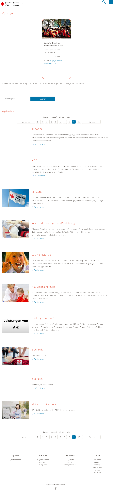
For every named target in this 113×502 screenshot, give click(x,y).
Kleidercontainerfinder (45, 404)
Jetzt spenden (16, 460)
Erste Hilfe (37, 349)
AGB (34, 160)
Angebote (70, 460)
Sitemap (97, 465)
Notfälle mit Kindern (43, 286)
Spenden (37, 378)
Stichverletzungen (42, 254)
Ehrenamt (43, 462)
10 (79, 122)
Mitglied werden (43, 460)
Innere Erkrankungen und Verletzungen (55, 223)
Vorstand (37, 191)
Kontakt (97, 462)
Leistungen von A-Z (43, 318)
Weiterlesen (40, 144)
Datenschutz (97, 467)
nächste (91, 122)
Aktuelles (70, 462)
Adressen (97, 460)
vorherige (26, 122)
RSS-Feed (97, 472)
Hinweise (37, 129)
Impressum (97, 470)
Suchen (43, 99)
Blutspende (43, 465)
